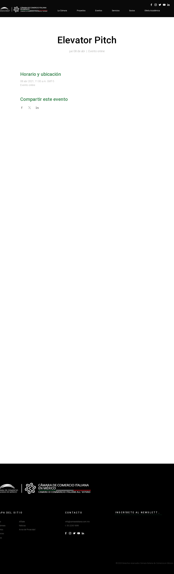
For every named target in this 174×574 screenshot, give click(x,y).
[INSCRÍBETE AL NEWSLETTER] (138, 512)
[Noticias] (30, 526)
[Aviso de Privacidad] (31, 530)
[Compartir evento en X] (29, 107)
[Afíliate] (30, 522)
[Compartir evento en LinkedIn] (37, 107)
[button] (75, 526)
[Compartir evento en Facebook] (21, 107)
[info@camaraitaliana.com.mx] (79, 522)
